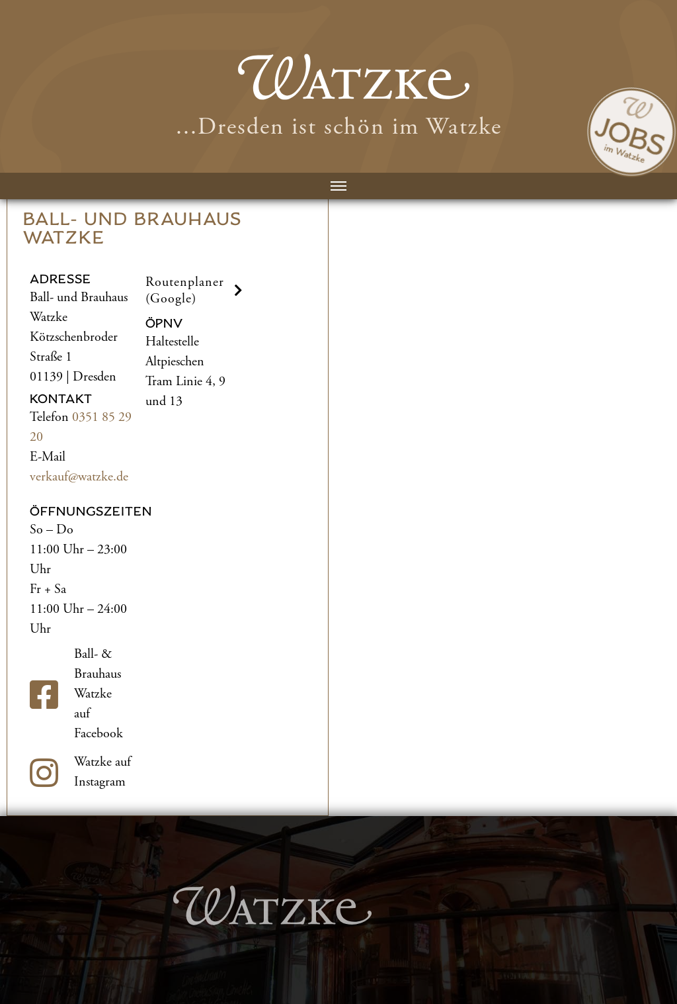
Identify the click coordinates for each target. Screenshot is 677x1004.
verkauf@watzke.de (79, 477)
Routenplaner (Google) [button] (196, 290)
